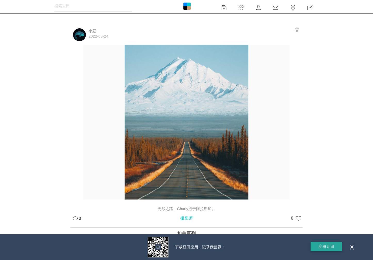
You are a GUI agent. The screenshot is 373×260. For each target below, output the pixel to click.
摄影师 (186, 218)
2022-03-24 (98, 36)
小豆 (92, 31)
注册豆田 (326, 246)
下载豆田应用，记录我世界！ (200, 247)
